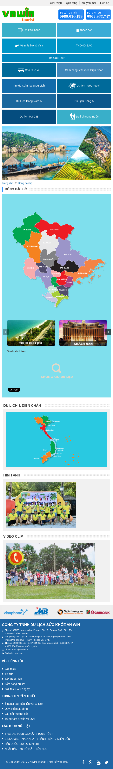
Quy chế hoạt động (16, 709)
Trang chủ (7, 183)
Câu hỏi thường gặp (17, 714)
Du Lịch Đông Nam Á (29, 101)
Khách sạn (84, 30)
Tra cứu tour (56, 57)
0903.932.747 (98, 16)
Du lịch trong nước (84, 116)
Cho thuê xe (29, 70)
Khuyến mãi (89, 2)
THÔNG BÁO (84, 45)
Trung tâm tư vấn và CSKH (20, 719)
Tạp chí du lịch (13, 679)
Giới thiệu (56, 2)
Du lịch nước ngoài (84, 85)
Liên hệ (104, 2)
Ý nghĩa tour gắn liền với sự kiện (24, 703)
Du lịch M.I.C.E (29, 116)
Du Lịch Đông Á (84, 101)
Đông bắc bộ (25, 183)
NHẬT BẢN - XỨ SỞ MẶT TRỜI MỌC (26, 749)
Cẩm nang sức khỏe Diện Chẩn (84, 70)
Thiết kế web (55, 761)
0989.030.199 (71, 16)
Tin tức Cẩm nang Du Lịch (29, 85)
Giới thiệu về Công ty (17, 689)
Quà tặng (71, 2)
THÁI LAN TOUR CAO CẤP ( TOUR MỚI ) (28, 734)
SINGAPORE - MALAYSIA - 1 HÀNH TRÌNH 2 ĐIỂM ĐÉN (37, 739)
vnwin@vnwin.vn (20, 649)
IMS (65, 761)
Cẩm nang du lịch (15, 684)
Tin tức (9, 674)
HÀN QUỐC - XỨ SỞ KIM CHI (22, 744)
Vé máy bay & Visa (29, 45)
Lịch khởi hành (29, 30)
